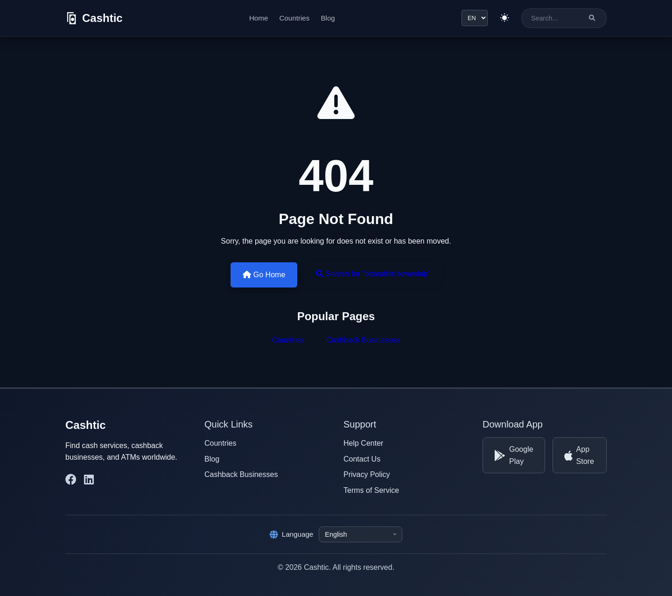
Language (292, 534)
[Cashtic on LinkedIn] (89, 480)
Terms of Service (371, 490)
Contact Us (361, 459)
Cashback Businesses (363, 340)
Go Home (264, 275)
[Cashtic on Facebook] (71, 480)
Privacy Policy (366, 474)
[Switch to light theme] (504, 18)
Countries (294, 18)
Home (258, 18)
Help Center (363, 443)
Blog (328, 18)
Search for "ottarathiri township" (373, 274)
